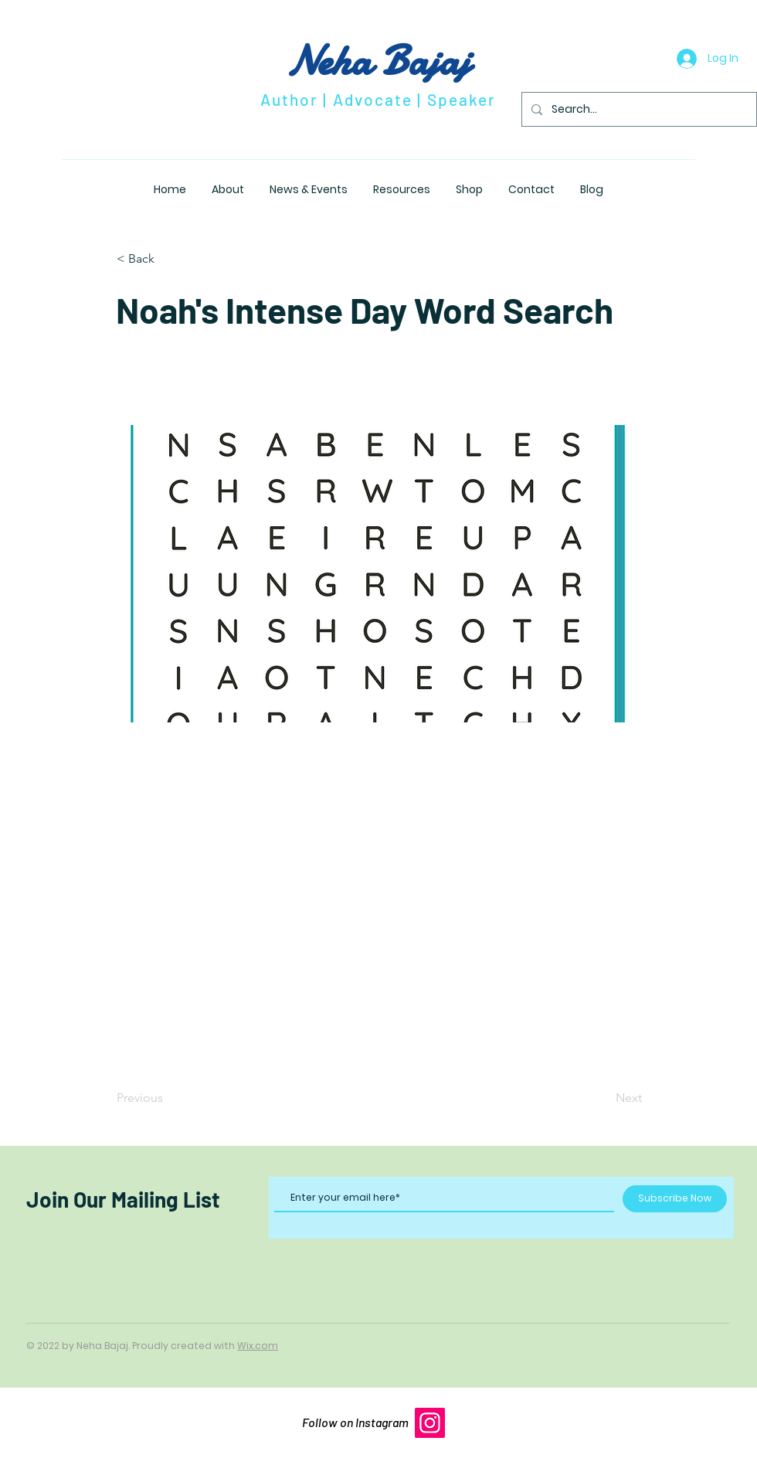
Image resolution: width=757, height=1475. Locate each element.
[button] (168, 258)
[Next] (603, 1097)
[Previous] (168, 1097)
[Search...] (638, 109)
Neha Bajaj (378, 61)
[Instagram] (430, 1423)
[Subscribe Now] (675, 1198)
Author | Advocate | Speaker (378, 99)
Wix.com (257, 1345)
